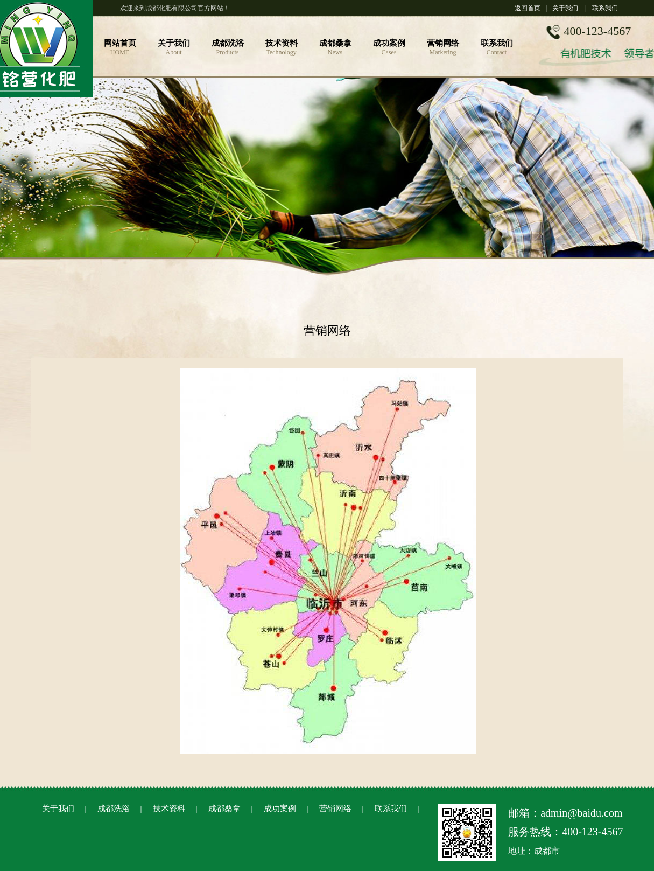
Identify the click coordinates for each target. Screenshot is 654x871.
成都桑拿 (224, 808)
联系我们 (605, 8)
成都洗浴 (113, 808)
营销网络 (335, 808)
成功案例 (280, 808)
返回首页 (527, 8)
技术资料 (169, 808)
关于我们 (565, 8)
